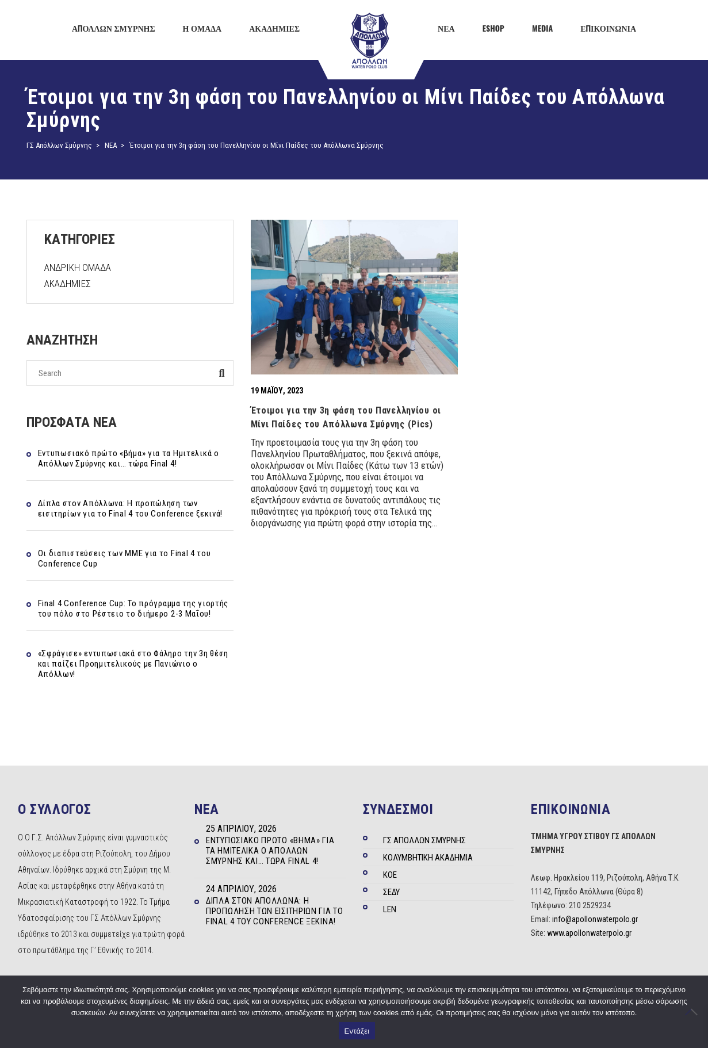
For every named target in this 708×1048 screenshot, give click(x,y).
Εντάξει (357, 1031)
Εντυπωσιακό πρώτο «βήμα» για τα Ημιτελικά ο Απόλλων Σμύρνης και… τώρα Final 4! (128, 458)
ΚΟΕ (390, 875)
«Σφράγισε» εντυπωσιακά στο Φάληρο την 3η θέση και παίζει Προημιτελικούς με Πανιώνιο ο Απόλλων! (133, 663)
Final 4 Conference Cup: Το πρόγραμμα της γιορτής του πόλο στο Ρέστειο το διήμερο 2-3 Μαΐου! (133, 608)
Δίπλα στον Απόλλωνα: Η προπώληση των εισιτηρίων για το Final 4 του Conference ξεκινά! (130, 508)
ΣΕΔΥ (391, 892)
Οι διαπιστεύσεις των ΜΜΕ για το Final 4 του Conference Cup (124, 558)
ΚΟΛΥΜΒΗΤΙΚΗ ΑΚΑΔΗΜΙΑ (428, 857)
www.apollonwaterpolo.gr (589, 933)
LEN (389, 909)
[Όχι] (693, 1012)
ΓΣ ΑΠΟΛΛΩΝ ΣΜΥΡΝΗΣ (424, 840)
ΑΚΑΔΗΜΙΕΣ (67, 283)
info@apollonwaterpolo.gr (595, 919)
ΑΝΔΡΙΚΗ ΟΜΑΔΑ (77, 267)
